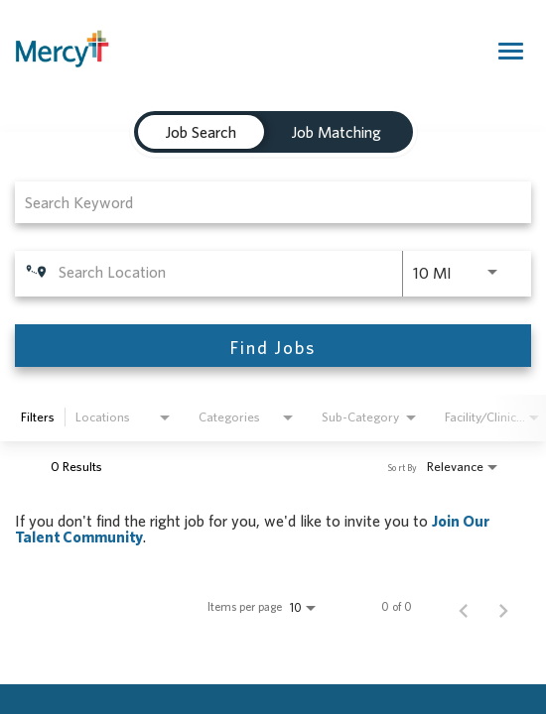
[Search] (273, 345)
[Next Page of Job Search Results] (503, 607)
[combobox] (263, 201)
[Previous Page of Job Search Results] (463, 607)
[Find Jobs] (273, 345)
